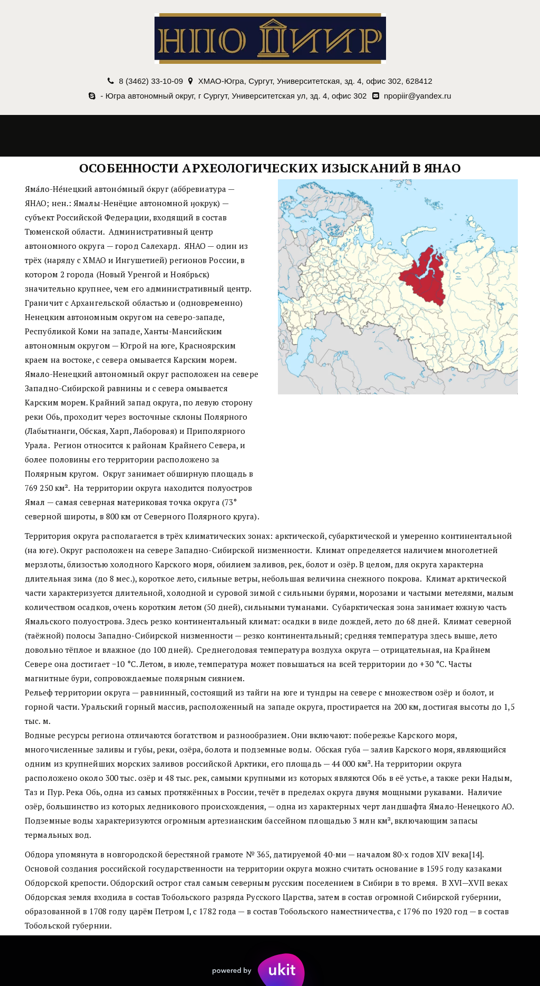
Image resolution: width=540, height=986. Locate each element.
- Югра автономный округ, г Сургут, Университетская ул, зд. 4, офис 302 (234, 95)
